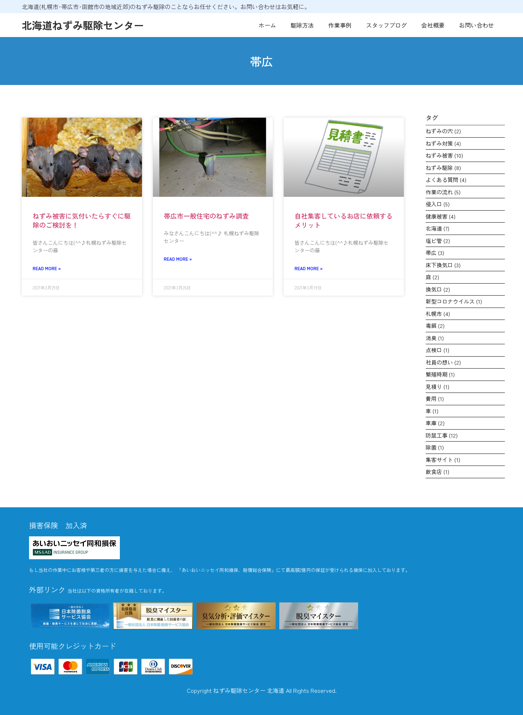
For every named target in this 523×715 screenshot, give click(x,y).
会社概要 (433, 25)
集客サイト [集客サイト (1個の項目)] (443, 459)
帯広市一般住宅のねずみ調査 (206, 215)
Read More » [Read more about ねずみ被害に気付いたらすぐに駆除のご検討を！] (47, 268)
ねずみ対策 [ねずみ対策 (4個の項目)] (443, 143)
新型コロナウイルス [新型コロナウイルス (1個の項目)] (454, 301)
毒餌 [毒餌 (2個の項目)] (435, 325)
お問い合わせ (476, 25)
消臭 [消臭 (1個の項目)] (435, 338)
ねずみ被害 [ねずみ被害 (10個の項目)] (444, 155)
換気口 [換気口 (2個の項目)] (438, 289)
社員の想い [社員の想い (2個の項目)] (443, 362)
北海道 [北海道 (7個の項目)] (437, 228)
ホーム (267, 25)
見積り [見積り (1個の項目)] (437, 386)
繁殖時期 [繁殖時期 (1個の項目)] (440, 374)
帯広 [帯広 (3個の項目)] (435, 252)
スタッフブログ (386, 25)
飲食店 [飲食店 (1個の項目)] (437, 471)
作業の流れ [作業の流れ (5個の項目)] (443, 192)
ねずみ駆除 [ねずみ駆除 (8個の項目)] (443, 167)
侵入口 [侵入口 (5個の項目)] (438, 204)
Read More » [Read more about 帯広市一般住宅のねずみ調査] (178, 259)
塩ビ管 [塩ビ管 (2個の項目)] (438, 240)
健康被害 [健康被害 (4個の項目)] (440, 216)
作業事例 (340, 25)
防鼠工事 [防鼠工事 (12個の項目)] (442, 435)
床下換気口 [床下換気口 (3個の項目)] (443, 265)
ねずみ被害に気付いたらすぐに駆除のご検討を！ (82, 220)
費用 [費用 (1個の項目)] (435, 398)
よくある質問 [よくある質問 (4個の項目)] (446, 179)
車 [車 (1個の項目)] (432, 411)
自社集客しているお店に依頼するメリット (344, 220)
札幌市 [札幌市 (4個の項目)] (438, 313)
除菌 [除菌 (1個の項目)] (435, 447)
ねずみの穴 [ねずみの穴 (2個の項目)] (443, 131)
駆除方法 (302, 25)
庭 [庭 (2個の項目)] (432, 277)
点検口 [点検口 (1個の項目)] (437, 350)
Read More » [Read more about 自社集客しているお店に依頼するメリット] (309, 268)
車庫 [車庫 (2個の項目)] (435, 423)
